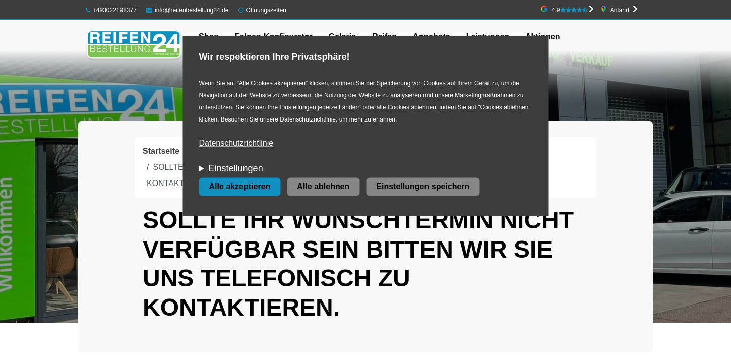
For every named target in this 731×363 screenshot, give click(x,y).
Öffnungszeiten (266, 10)
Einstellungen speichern (422, 187)
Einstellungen (236, 169)
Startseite (161, 151)
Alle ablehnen (323, 187)
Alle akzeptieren (240, 187)
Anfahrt (620, 10)
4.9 (570, 10)
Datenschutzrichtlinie (236, 143)
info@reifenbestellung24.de (187, 10)
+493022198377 (111, 10)
